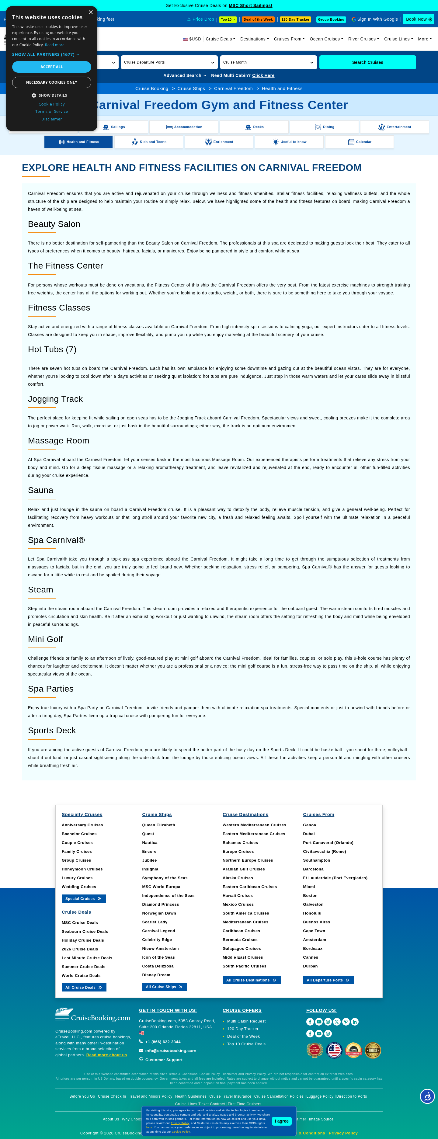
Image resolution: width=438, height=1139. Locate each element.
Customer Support (160, 1059)
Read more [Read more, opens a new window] (54, 44)
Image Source (321, 1119)
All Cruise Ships (165, 986)
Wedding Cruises (79, 886)
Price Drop (203, 19)
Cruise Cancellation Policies (279, 1096)
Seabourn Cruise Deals (85, 931)
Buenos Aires (316, 922)
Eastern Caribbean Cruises (250, 886)
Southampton (316, 860)
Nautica (150, 842)
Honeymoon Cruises (82, 869)
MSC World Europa (161, 886)
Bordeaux (313, 948)
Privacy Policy (343, 1133)
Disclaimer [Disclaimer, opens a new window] (51, 119)
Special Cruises (83, 898)
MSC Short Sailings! (250, 5)
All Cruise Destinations (251, 979)
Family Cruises (77, 851)
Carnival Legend (159, 931)
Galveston (313, 904)
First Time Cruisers (244, 1104)
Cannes (310, 957)
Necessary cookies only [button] (51, 82)
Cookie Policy (181, 1131)
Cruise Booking (152, 88)
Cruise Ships (191, 88)
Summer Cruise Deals (84, 966)
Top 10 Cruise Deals (246, 1044)
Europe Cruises (238, 851)
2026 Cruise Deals (80, 949)
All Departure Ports (328, 979)
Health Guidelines (191, 1096)
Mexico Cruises (238, 904)
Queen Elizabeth (159, 825)
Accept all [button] (51, 66)
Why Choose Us (136, 1119)
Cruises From (287, 38)
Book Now (416, 19)
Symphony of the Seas (165, 878)
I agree (282, 1121)
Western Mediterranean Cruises (254, 825)
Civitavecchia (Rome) (324, 851)
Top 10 (226, 19)
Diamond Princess (160, 904)
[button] (169, 62)
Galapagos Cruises (242, 948)
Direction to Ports (351, 1096)
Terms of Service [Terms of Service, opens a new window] (51, 111)
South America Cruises (246, 913)
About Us (111, 1119)
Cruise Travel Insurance (230, 1096)
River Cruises (362, 38)
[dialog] (51, 68)
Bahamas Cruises (240, 842)
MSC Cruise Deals (80, 922)
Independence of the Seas (168, 895)
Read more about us (106, 1055)
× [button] (90, 12)
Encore (149, 851)
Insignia (150, 869)
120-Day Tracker (296, 19)
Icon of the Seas (158, 957)
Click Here (263, 75)
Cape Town (314, 931)
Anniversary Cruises (82, 825)
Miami (309, 886)
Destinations (253, 38)
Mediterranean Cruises (246, 922)
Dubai (309, 834)
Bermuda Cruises (240, 939)
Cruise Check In (112, 1096)
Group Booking (331, 19)
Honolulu (312, 913)
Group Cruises (76, 860)
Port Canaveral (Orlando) (328, 842)
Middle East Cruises (243, 957)
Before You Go (82, 1096)
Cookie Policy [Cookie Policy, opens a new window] (52, 104)
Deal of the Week (258, 19)
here (149, 1127)
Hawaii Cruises (238, 895)
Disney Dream (156, 975)
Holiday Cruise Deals (83, 940)
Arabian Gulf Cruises (244, 869)
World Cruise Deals (81, 975)
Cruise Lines (397, 38)
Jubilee (149, 860)
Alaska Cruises (238, 878)
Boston (310, 895)
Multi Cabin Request (246, 1021)
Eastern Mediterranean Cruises (254, 834)
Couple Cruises (77, 842)
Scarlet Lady (155, 922)
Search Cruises (367, 62)
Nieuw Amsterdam (160, 948)
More (423, 38)
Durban (310, 966)
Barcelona (313, 869)
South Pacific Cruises (244, 966)
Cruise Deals (219, 38)
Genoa (309, 825)
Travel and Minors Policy (150, 1096)
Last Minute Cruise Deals (87, 958)
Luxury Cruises (77, 878)
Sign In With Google (377, 19)
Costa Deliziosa (158, 966)
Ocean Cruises (325, 38)
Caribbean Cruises (241, 931)
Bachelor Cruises (79, 834)
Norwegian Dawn (159, 913)
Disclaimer (297, 1119)
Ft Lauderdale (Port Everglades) (335, 878)
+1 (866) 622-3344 (160, 1042)
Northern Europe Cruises (248, 860)
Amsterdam (314, 939)
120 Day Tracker (243, 1028)
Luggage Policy (320, 1096)
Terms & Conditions (305, 1133)
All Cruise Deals (84, 987)
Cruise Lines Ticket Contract (200, 1104)
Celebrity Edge (157, 939)
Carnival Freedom (233, 88)
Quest (148, 834)
